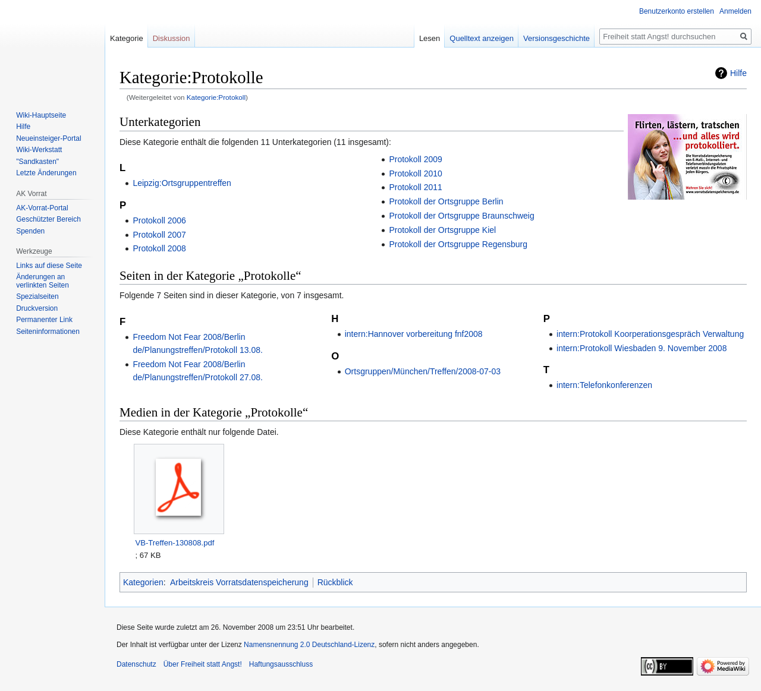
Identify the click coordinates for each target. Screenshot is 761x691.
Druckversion (37, 308)
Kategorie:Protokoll (216, 97)
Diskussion (171, 38)
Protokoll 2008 (159, 248)
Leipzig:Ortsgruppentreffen (182, 183)
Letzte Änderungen (46, 173)
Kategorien (143, 582)
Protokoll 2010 (415, 173)
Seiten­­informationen (48, 331)
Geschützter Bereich (48, 219)
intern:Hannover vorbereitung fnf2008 (414, 334)
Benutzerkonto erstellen (676, 11)
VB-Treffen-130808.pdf (174, 542)
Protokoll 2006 (159, 220)
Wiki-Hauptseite (41, 115)
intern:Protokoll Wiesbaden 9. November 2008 (641, 348)
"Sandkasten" (37, 161)
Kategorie (126, 38)
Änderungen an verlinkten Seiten (42, 281)
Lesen (429, 38)
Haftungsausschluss (281, 664)
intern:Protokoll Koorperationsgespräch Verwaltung (650, 334)
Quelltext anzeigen (481, 38)
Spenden (30, 231)
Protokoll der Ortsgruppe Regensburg (458, 244)
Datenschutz (136, 664)
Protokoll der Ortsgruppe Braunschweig (461, 215)
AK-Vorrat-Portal (42, 208)
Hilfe (738, 73)
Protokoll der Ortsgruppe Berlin (446, 201)
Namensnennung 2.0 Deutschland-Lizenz (309, 644)
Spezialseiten (37, 296)
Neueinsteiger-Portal (48, 138)
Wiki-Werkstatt (39, 150)
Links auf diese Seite (49, 265)
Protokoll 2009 (415, 159)
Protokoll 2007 (159, 234)
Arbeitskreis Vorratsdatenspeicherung (239, 582)
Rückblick (335, 582)
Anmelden (735, 11)
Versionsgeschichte (556, 38)
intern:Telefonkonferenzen (604, 385)
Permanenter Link (44, 319)
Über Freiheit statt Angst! (202, 664)
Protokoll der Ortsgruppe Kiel (442, 230)
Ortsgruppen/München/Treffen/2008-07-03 (423, 371)
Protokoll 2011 (415, 187)
